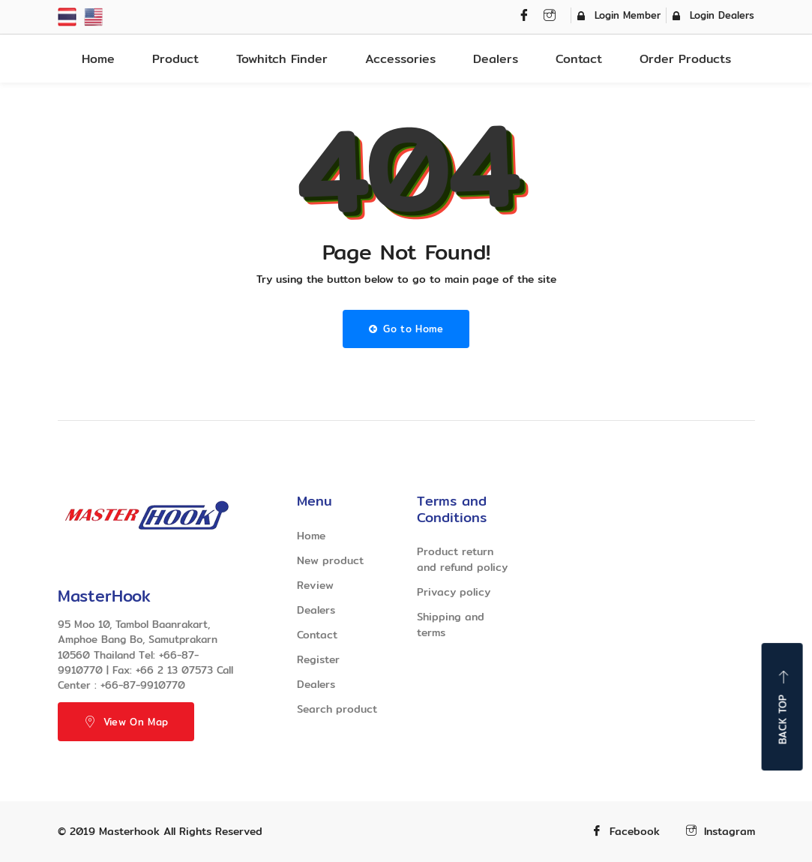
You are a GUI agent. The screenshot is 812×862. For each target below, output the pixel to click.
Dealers (495, 59)
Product (175, 59)
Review (315, 585)
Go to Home (406, 328)
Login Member (619, 15)
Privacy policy (453, 592)
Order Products (685, 59)
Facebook (626, 831)
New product (330, 560)
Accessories (400, 59)
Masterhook (129, 831)
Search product (337, 709)
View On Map (126, 721)
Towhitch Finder (282, 59)
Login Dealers (713, 15)
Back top (782, 706)
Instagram (720, 831)
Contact (579, 59)
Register (318, 659)
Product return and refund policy (462, 559)
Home (98, 59)
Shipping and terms (450, 624)
